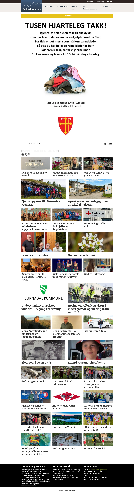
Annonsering (100, 1)
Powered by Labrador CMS (67, 491)
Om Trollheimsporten (90, 7)
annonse (39, 151)
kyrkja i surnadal (51, 151)
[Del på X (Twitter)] (108, 144)
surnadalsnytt (28, 151)
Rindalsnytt (49, 6)
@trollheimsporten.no (99, 470)
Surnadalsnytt (62, 6)
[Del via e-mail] (111, 144)
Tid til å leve (74, 7)
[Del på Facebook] (105, 144)
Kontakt (109, 1)
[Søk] (111, 8)
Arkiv (105, 6)
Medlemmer (89, 1)
